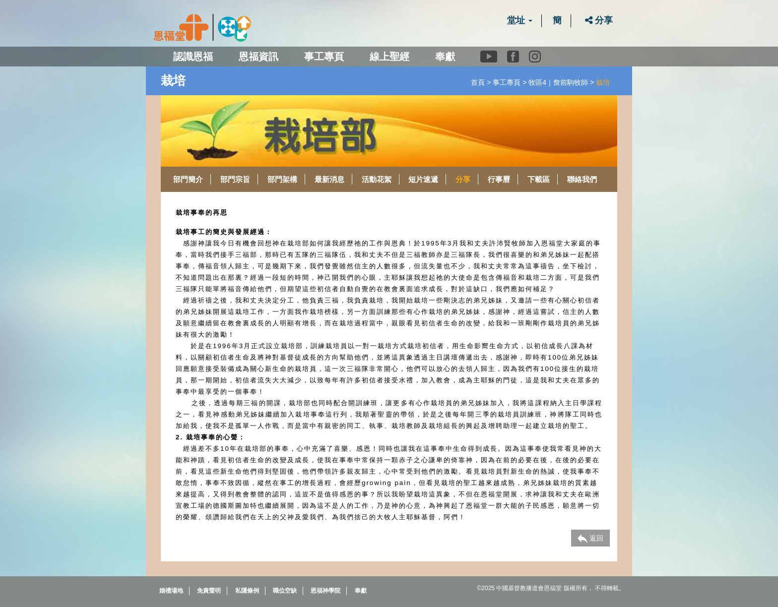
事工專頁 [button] (324, 56)
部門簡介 (188, 179)
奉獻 (445, 56)
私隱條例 (247, 590)
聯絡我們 (582, 179)
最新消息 (329, 179)
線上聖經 (389, 56)
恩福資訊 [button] (258, 56)
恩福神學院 (325, 590)
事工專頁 (506, 82)
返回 (590, 538)
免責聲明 (209, 590)
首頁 (478, 82)
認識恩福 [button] (193, 56)
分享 (599, 20)
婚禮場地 (171, 590)
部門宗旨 (235, 179)
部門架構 (282, 179)
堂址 (519, 20)
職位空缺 (285, 590)
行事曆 (499, 179)
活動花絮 (376, 179)
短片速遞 (423, 179)
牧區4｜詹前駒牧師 (558, 82)
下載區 (538, 179)
